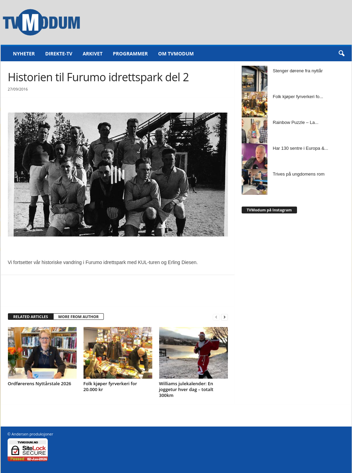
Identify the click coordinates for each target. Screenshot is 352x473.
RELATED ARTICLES (30, 316)
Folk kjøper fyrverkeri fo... (298, 96)
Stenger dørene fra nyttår (298, 70)
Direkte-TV (58, 53)
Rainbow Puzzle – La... (296, 122)
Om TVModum (176, 53)
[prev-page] (216, 316)
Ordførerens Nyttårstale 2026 (40, 383)
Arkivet (92, 53)
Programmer (130, 53)
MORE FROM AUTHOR (78, 316)
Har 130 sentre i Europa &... (300, 148)
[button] (341, 53)
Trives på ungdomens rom (299, 174)
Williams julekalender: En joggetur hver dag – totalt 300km (186, 389)
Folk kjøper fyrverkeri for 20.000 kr (110, 386)
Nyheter (24, 53)
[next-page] (224, 316)
